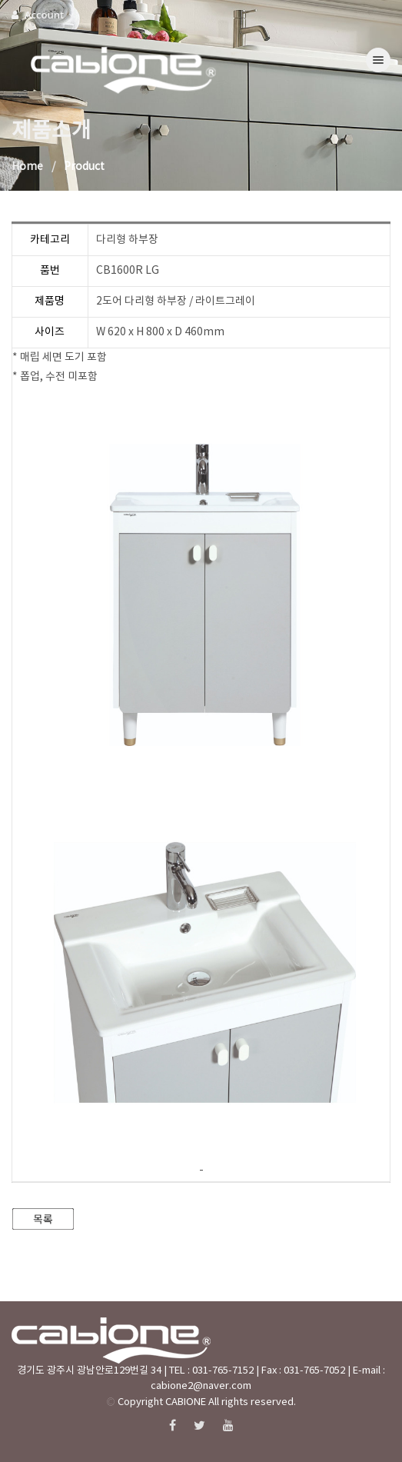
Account (43, 15)
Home (27, 167)
